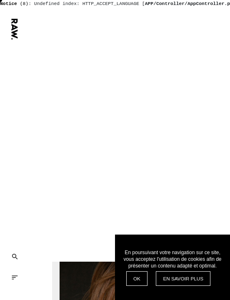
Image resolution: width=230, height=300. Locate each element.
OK (136, 278)
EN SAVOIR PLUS (183, 278)
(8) (14, 3)
